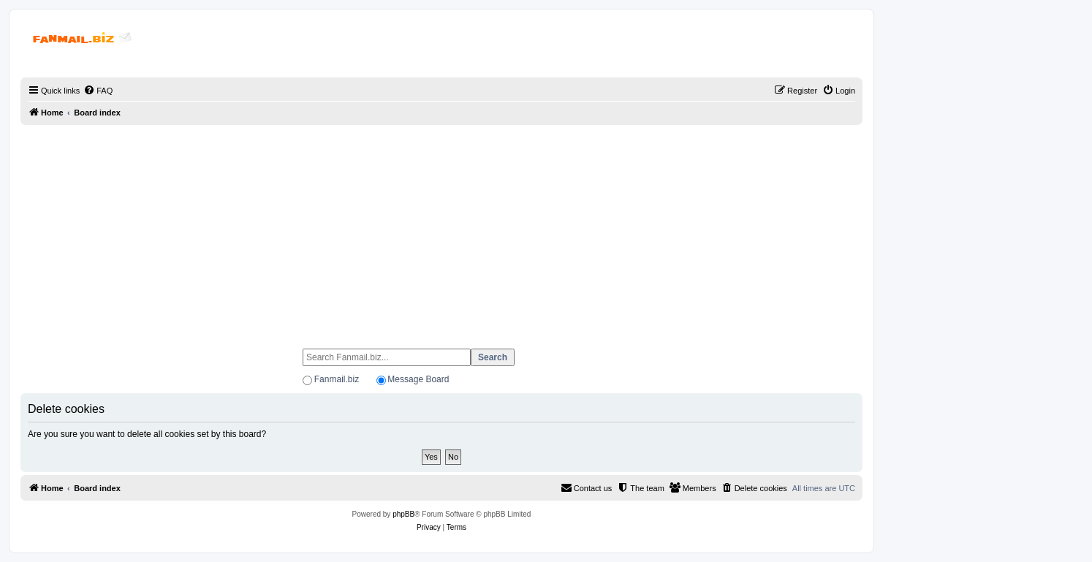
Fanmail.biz (336, 379)
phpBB (403, 514)
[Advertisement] (441, 230)
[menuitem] (98, 90)
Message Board (418, 379)
